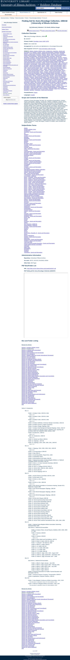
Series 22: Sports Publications (30, 374)
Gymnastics (53, 60)
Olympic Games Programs (8, 74)
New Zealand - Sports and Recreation (34, 198)
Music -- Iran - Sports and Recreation (33, 185)
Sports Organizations (7, 62)
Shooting (38, 83)
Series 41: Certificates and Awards (31, 399)
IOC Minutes (5, 51)
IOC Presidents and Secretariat (9, 39)
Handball (59, 60)
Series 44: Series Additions (29, 403)
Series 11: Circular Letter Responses (31, 360)
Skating (43, 83)
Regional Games (6, 59)
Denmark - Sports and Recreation (32, 152)
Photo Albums (5, 89)
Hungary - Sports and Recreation (32, 167)
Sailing (32, 82)
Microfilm (5, 83)
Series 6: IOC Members (28, 354)
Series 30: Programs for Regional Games (32, 385)
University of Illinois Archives (18, 4)
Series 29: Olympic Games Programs (31, 383)
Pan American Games (53, 77)
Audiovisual (5, 87)
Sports (38, 84)
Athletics (34, 52)
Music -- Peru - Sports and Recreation (34, 190)
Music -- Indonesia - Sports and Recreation (51, 68)
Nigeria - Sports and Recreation (41, 75)
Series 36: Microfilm (27, 392)
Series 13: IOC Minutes (28, 363)
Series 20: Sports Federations (29, 372)
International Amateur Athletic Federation (53, 61)
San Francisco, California (41, 82)
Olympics (26, 77)
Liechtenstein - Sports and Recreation (40, 64)
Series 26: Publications (28, 380)
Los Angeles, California (57, 64)
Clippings (5, 71)
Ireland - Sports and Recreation (50, 62)
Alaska (31, 51)
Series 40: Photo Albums (28, 398)
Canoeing (38, 55)
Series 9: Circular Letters (28, 358)
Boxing (48, 53)
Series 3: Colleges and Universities (31, 350)
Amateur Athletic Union (7, 33)
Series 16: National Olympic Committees (32, 367)
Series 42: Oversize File (28, 400)
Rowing (45, 81)
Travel (4, 79)
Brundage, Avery (55, 53)
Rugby (49, 81)
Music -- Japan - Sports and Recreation (49, 69)
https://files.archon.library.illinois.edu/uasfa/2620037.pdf (41, 268)
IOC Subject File (6, 53)
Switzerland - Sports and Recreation (45, 86)
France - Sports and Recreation (49, 59)
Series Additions (6, 94)
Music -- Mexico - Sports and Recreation (50, 70)
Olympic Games (6, 56)
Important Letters (6, 82)
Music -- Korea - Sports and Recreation (34, 187)
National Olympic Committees (8, 55)
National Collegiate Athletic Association (50, 73)
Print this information (61, 30)
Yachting (32, 90)
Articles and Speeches (7, 68)
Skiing (47, 83)
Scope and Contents (6, 27)
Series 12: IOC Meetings (28, 361)
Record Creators (8, 14)
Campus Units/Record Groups (8, 12)
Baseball (56, 52)
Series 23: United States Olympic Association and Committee (38, 376)
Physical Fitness (54, 78)
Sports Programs (6, 76)
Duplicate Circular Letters (8, 47)
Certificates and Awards (7, 90)
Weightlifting (63, 88)
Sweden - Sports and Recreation (32, 237)
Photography (46, 78)
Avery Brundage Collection (35, 17)
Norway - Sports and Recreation (58, 75)
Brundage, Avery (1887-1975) (41, 41)
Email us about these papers (10, 103)
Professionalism (57, 79)
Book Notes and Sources (8, 81)
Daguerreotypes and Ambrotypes (9, 85)
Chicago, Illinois (46, 55)
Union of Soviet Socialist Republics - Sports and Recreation (39, 243)
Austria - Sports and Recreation (45, 52)
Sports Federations (6, 60)
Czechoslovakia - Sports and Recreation (38, 56)
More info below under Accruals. (47, 48)
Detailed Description (6, 31)
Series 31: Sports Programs (29, 386)
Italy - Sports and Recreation (31, 173)
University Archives (5, 17)
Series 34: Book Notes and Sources (31, 390)
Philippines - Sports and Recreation (33, 78)
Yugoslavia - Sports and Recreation (44, 90)
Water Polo (57, 88)
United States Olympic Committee (39, 88)
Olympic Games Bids (7, 58)
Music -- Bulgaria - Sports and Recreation (34, 180)
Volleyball (51, 88)
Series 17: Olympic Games (29, 368)
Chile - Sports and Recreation (58, 55)
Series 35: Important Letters (29, 391)
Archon (34, 658)
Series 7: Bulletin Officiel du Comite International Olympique (37, 355)
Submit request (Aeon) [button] (33, 30)
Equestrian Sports (52, 57)
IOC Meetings (5, 49)
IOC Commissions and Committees (10, 52)
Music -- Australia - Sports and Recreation (35, 177)
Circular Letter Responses (8, 48)
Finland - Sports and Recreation (32, 158)
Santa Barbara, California (54, 82)
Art (31, 52)
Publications (5, 70)
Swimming (33, 86)
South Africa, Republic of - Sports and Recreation (37, 233)
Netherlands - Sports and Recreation (44, 74)
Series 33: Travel (26, 389)
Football (38, 59)
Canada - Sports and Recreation (32, 145)
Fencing (60, 57)
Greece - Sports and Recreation (41, 60)
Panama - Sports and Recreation (38, 77)
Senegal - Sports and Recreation (32, 226)
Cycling (26, 56)
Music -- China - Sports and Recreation (52, 66)
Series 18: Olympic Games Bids (30, 369)
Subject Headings (58, 12)
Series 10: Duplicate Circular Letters (31, 359)
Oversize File (5, 92)
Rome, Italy (40, 81)
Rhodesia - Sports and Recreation (33, 216)
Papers (35, 92)
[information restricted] (27, 402)
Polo (34, 79)
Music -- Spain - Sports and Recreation (34, 193)
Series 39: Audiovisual (27, 396)
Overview (4, 24)
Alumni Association (20, 17)
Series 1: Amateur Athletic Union (30, 347)
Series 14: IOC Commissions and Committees (34, 364)
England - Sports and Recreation (38, 57)
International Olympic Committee (32, 62)
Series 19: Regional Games (29, 370)
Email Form (37, 654)
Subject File (5, 78)
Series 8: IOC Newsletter (28, 356)
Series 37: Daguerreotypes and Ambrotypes (33, 394)
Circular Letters (6, 45)
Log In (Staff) (35, 650)
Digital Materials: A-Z (41, 12)
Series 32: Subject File (28, 387)
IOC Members (5, 40)
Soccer (51, 83)
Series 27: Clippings (27, 381)
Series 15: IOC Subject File (29, 365)
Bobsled (44, 53)
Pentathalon (62, 77)
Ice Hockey (39, 61)
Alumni (26, 17)
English (33, 95)
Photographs (5, 72)
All (22, 404)
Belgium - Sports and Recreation (32, 53)
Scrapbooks (5, 86)
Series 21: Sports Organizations (30, 373)
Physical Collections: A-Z (25, 12)
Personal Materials (6, 67)
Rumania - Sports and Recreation (32, 221)
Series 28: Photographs (28, 382)
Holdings (12, 17)
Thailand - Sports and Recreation (32, 240)
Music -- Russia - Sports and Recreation (50, 72)
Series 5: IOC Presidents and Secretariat (32, 352)
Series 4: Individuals (27, 351)
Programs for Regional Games (9, 75)
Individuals (5, 37)
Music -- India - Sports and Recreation (34, 182)
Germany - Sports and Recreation (32, 161)
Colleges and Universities (8, 36)
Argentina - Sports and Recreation (33, 132)
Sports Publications (6, 63)
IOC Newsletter (6, 44)
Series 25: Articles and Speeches (30, 378)
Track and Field (34, 87)
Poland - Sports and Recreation (32, 211)
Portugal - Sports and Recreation (44, 79)
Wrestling (26, 90)
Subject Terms (5, 29)
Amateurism (5, 35)
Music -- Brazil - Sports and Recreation (52, 65)
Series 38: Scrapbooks (28, 395)
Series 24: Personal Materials (29, 377)
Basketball (62, 52)
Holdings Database (51, 4)
